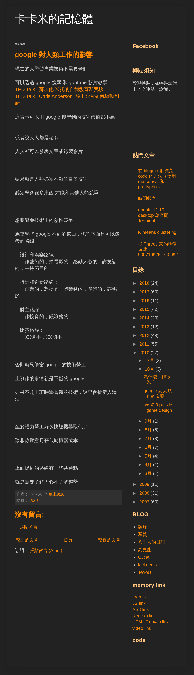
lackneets (147, 564)
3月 (149, 473)
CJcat (143, 557)
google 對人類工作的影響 (160, 393)
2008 (145, 493)
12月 (150, 360)
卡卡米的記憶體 (54, 19)
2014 (145, 317)
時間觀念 (147, 198)
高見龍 (144, 549)
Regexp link (144, 615)
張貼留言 (28, 526)
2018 (145, 283)
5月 (149, 456)
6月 (149, 447)
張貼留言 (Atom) (46, 550)
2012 (145, 335)
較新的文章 (27, 539)
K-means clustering (157, 232)
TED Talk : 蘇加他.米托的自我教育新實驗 (59, 89)
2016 (145, 300)
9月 (149, 421)
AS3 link (140, 609)
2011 (145, 343)
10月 (150, 369)
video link (141, 628)
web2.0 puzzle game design (158, 407)
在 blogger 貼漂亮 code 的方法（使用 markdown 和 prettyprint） (157, 178)
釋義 (142, 534)
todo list (140, 596)
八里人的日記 (151, 542)
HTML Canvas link (150, 621)
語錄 (142, 526)
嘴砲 (34, 500)
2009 (145, 484)
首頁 (68, 539)
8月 (149, 429)
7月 (149, 438)
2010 (145, 352)
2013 (145, 326)
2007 (145, 501)
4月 (149, 464)
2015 (145, 309)
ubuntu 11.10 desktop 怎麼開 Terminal (153, 215)
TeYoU (144, 572)
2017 (145, 291)
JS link (139, 603)
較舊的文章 (109, 539)
